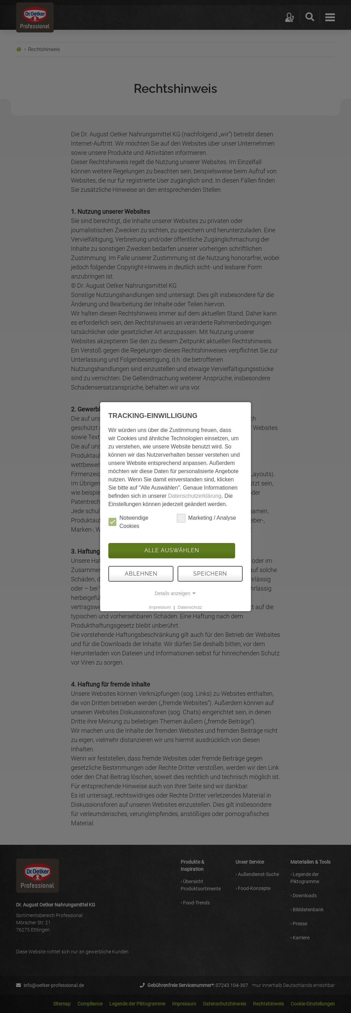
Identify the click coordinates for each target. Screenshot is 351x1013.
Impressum (160, 607)
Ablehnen (141, 573)
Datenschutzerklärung (194, 496)
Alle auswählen (171, 550)
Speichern (210, 573)
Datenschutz (190, 607)
